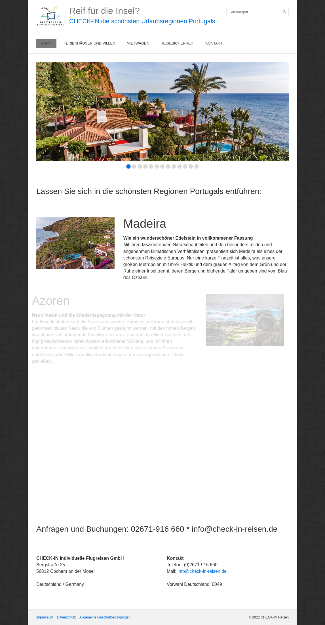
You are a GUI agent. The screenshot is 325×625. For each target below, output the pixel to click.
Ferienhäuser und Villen (89, 43)
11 (185, 166)
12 (191, 166)
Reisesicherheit (177, 43)
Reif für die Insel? (104, 11)
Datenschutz (66, 617)
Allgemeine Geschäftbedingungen (104, 617)
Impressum (44, 617)
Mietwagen (137, 43)
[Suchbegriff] (257, 12)
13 (196, 166)
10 (179, 166)
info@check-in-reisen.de (202, 571)
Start (46, 43)
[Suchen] (284, 12)
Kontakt (213, 43)
